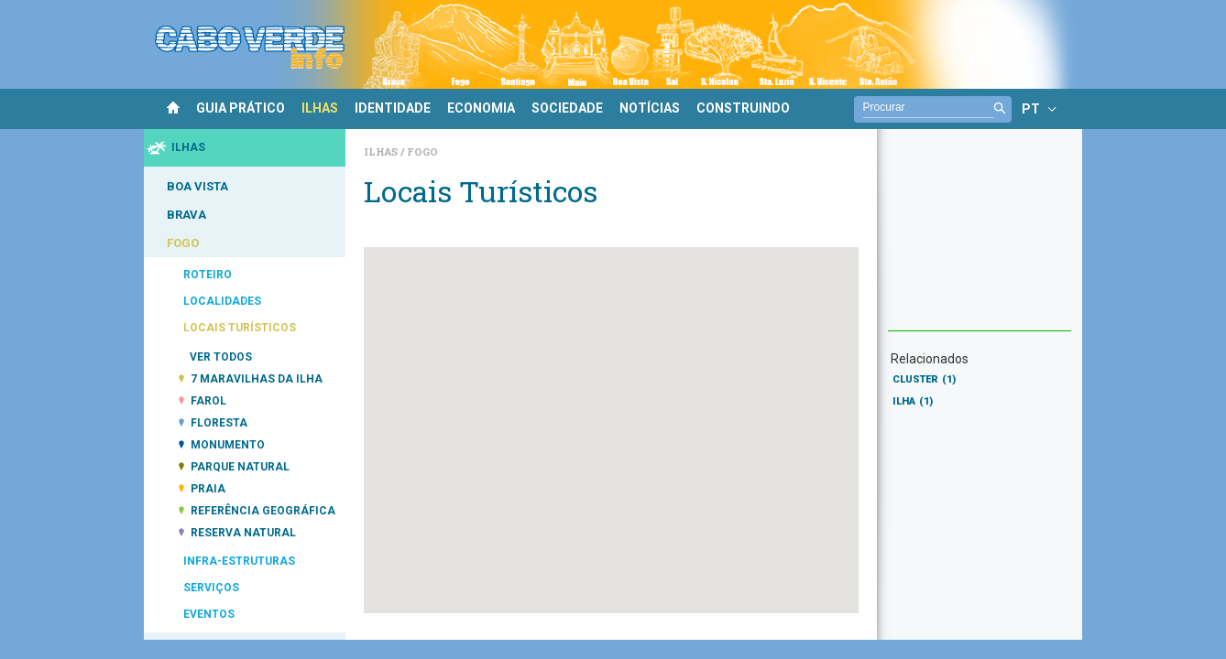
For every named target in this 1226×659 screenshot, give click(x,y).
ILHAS (319, 108)
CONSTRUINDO (743, 108)
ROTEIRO (207, 274)
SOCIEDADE (567, 108)
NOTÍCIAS (649, 108)
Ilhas (382, 151)
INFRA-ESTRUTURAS (239, 561)
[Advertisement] (979, 238)
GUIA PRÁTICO (240, 108)
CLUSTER (924, 379)
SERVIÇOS (211, 587)
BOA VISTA (197, 186)
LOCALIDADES (222, 301)
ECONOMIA (481, 108)
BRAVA (186, 214)
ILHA (912, 401)
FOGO (183, 243)
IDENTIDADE (393, 108)
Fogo (422, 151)
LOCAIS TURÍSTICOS (239, 327)
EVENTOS (209, 614)
